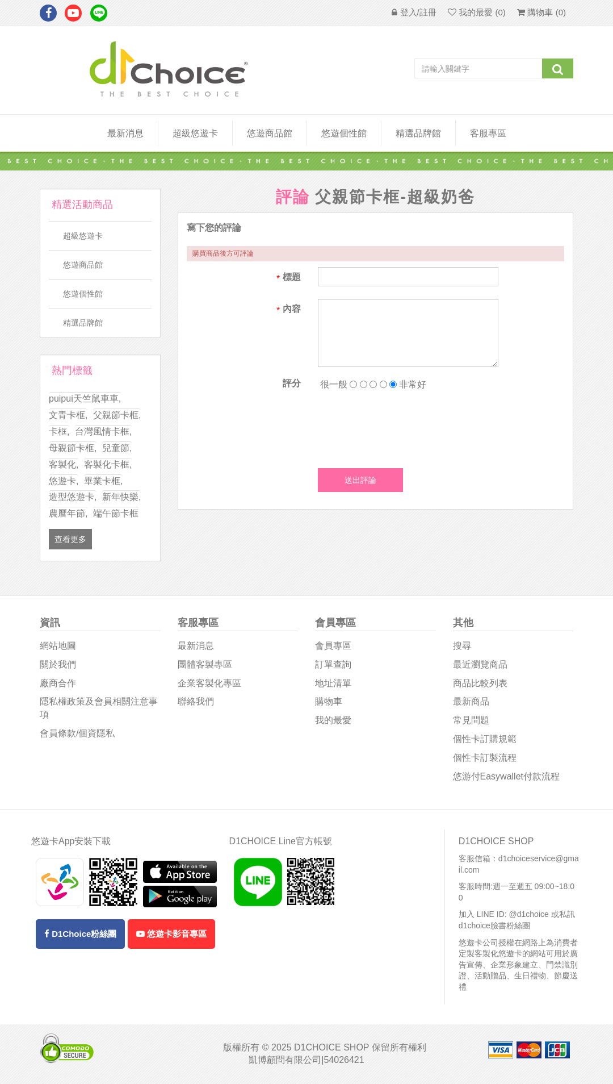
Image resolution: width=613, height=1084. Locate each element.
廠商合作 (58, 683)
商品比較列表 (480, 683)
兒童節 (117, 448)
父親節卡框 (117, 415)
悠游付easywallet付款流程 (506, 776)
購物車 (328, 701)
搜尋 (462, 646)
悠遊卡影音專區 (171, 934)
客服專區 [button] (488, 133)
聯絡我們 (196, 701)
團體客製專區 (205, 664)
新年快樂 (121, 497)
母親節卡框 (72, 448)
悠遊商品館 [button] (269, 133)
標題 (292, 277)
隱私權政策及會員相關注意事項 (99, 708)
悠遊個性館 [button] (344, 133)
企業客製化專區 (209, 683)
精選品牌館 (418, 133)
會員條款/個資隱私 (77, 733)
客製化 (63, 464)
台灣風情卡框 (103, 431)
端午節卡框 (115, 513)
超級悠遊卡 (195, 133)
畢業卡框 (103, 481)
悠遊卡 (63, 481)
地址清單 (333, 683)
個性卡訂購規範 (485, 739)
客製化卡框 (108, 464)
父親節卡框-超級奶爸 (395, 197)
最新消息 (125, 133)
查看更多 (70, 539)
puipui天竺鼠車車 (85, 398)
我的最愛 (333, 720)
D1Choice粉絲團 (80, 934)
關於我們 (58, 664)
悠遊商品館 (83, 264)
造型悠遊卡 (72, 497)
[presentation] (404, 426)
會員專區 (333, 646)
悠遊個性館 (83, 293)
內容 (292, 309)
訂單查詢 (333, 664)
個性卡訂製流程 (485, 757)
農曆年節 (68, 513)
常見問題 (471, 720)
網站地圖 (58, 646)
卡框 (59, 431)
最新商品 (471, 701)
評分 (292, 383)
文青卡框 (68, 415)
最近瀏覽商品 (480, 664)
